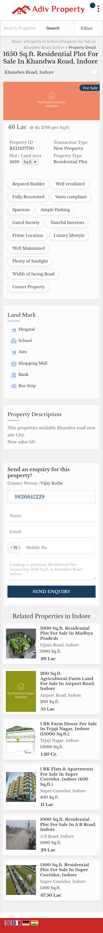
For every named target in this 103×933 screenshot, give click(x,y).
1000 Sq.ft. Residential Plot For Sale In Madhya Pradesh (66, 633)
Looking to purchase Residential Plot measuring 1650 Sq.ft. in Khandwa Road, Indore (51, 569)
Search (53, 28)
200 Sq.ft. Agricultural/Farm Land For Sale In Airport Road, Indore (67, 681)
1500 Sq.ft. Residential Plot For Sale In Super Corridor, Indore (64, 869)
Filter (87, 28)
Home (17, 41)
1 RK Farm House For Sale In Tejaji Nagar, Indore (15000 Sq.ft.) (68, 728)
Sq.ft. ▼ (30, 162)
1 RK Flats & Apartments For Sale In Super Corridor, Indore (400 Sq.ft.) (66, 776)
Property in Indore (42, 41)
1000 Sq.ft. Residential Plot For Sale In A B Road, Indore (68, 824)
